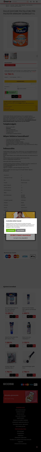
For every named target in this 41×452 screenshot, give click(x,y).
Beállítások (20, 230)
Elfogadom (11, 230)
